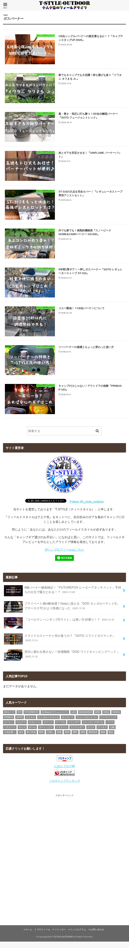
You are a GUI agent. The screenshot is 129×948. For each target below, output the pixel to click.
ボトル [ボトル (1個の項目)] (22, 733)
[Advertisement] (64, 859)
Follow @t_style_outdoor (87, 507)
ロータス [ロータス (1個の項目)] (102, 733)
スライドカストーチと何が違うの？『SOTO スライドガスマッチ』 (59, 645)
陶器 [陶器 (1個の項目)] (103, 738)
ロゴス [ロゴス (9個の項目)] (90, 733)
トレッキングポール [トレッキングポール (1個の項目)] (93, 728)
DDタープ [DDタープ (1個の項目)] (9, 718)
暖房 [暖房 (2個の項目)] (41, 738)
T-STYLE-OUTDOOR (62, 943)
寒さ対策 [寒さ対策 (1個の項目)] (31, 738)
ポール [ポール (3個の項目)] (32, 733)
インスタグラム (78, 936)
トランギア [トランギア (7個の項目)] (74, 728)
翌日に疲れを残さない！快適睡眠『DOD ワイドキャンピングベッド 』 (62, 661)
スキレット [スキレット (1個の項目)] (34, 728)
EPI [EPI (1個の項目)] (19, 718)
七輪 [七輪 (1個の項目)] (112, 733)
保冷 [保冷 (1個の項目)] (21, 738)
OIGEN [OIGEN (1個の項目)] (116, 718)
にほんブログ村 (64, 772)
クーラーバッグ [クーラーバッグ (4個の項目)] (108, 723)
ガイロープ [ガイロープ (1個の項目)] (67, 723)
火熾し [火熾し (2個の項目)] (50, 738)
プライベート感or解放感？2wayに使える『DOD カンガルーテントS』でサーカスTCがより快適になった (61, 612)
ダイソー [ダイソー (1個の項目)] (48, 728)
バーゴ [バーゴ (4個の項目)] (110, 728)
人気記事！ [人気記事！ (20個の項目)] (9, 738)
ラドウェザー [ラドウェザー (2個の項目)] (77, 733)
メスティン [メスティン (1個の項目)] (61, 733)
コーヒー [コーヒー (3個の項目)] (8, 728)
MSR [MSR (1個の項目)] (97, 718)
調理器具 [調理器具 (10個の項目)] (92, 738)
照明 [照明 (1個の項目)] (67, 738)
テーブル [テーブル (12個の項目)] (60, 728)
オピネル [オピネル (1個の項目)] (30, 723)
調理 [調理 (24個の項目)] (83, 738)
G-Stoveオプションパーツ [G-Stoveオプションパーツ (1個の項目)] (55, 718)
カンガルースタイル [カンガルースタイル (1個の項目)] (48, 723)
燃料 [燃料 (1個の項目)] (75, 738)
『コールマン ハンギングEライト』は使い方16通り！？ (59, 627)
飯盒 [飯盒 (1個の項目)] (111, 738)
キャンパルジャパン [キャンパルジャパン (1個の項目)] (87, 723)
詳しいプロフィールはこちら (64, 555)
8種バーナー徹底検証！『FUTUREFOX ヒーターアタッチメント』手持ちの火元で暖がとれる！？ (62, 596)
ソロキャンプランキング (64, 786)
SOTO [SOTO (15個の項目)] (19, 723)
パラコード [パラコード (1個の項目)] (9, 733)
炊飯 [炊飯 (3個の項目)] (59, 738)
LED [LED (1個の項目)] (73, 718)
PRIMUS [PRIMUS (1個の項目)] (8, 723)
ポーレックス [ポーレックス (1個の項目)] (46, 733)
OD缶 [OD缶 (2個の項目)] (106, 718)
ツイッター (60, 936)
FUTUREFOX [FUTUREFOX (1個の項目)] (31, 718)
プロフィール (43, 936)
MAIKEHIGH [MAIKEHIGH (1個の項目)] (85, 718)
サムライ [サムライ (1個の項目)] (21, 728)
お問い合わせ (97, 936)
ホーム (28, 936)
